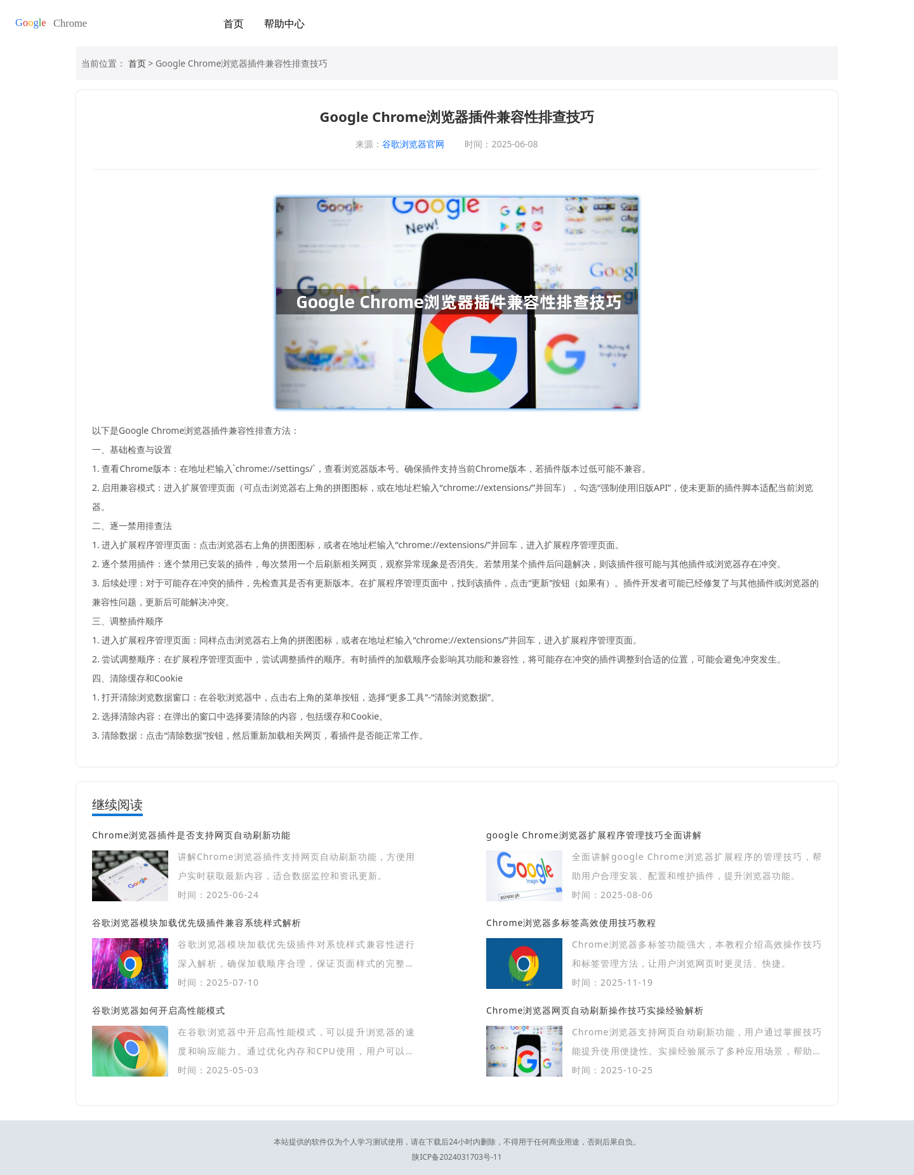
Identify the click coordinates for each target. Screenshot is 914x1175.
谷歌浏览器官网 (413, 144)
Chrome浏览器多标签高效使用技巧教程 (571, 922)
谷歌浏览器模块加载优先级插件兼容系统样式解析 (196, 922)
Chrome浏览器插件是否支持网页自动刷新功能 (191, 835)
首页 (233, 23)
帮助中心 (284, 23)
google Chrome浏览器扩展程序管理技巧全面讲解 (594, 835)
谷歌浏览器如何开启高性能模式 (158, 1010)
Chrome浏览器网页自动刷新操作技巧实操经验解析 (595, 1010)
